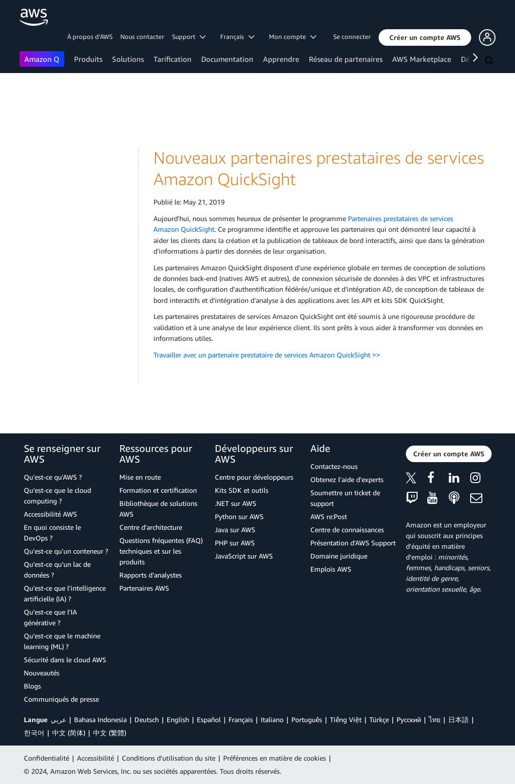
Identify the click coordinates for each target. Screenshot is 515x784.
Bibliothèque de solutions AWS (158, 508)
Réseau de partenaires (345, 59)
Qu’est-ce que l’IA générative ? (50, 617)
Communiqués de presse (61, 699)
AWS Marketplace (421, 59)
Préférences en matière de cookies (274, 758)
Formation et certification (158, 490)
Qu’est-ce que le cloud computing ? (57, 495)
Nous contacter (142, 36)
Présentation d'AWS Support (353, 543)
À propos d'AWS (90, 36)
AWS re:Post (328, 516)
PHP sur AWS (235, 543)
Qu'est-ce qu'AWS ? (53, 477)
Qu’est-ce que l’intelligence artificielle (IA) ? (65, 593)
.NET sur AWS (235, 503)
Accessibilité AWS (50, 514)
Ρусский (409, 719)
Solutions (128, 59)
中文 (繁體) (109, 732)
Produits (88, 59)
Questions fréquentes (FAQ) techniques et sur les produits (161, 551)
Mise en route (140, 477)
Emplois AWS (330, 569)
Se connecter (352, 36)
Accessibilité (95, 758)
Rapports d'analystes (150, 575)
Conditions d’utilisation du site (168, 758)
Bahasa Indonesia (100, 719)
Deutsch (146, 719)
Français (241, 719)
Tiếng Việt (346, 719)
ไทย (434, 719)
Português (306, 719)
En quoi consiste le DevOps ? (52, 532)
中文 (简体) (68, 732)
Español (209, 719)
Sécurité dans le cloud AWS (65, 659)
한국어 (34, 732)
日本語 (458, 719)
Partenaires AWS (144, 588)
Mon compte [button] (292, 36)
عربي (58, 719)
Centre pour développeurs (254, 477)
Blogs (32, 686)
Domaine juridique (338, 556)
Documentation (227, 59)
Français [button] (237, 36)
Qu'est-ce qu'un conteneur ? (66, 551)
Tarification (172, 59)
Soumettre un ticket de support (345, 497)
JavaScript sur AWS (244, 556)
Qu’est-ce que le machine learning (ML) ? (62, 641)
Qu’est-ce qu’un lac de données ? (57, 569)
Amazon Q (41, 59)
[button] (425, 37)
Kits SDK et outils (241, 490)
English (178, 719)
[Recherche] (490, 60)
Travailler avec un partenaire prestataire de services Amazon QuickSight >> (266, 355)
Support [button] (189, 36)
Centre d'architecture (150, 527)
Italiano (272, 719)
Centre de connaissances (347, 529)
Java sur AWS (235, 529)
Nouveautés (41, 673)
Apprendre (281, 59)
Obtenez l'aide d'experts (346, 479)
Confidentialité (46, 758)
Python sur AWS (239, 516)
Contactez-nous (334, 466)
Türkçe (379, 719)
